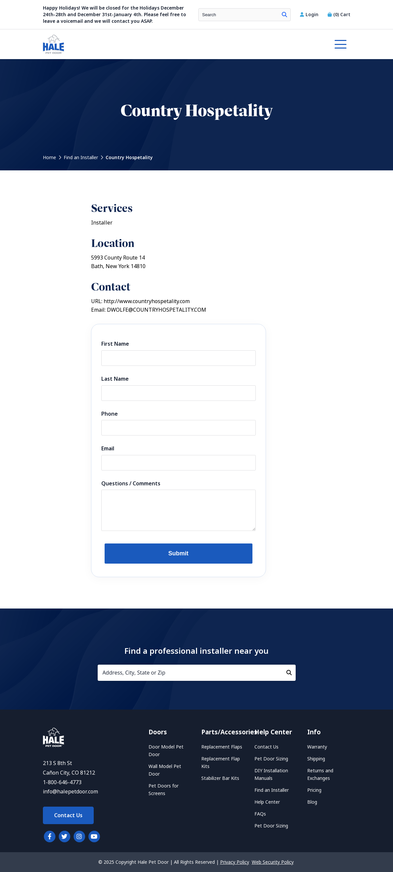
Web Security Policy (273, 862)
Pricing (314, 790)
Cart (339, 14)
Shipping (316, 758)
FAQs (260, 814)
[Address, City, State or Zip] (197, 673)
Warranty (317, 747)
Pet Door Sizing (271, 758)
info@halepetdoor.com (70, 791)
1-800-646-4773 (62, 782)
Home (49, 157)
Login (310, 14)
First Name (115, 344)
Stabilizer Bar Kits (220, 778)
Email (107, 448)
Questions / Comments (130, 483)
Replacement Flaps (221, 747)
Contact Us (68, 815)
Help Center (267, 802)
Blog (312, 802)
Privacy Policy (234, 862)
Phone (109, 414)
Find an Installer (81, 157)
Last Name (115, 379)
